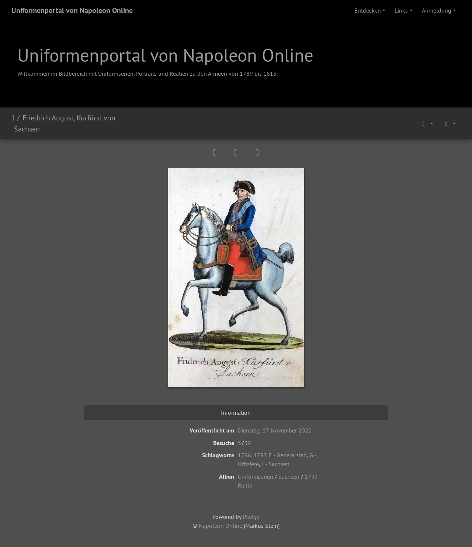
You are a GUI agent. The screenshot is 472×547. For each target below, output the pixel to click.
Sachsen (288, 476)
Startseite (12, 123)
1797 (260, 455)
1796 (244, 455)
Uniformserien (255, 476)
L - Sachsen (275, 464)
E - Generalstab (288, 455)
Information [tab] (236, 412)
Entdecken (367, 10)
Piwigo (251, 516)
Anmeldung (436, 10)
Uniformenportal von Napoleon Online (72, 10)
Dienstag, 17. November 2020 (275, 430)
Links (401, 10)
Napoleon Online (220, 525)
